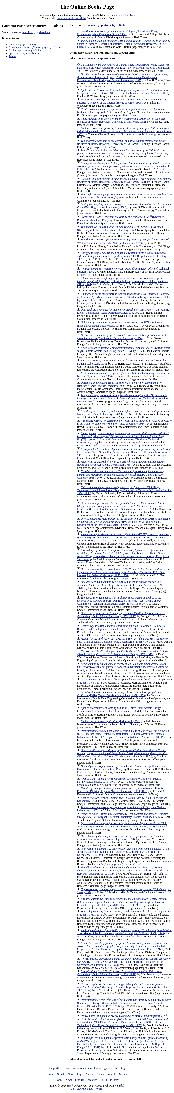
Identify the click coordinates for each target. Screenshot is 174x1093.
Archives (92, 1079)
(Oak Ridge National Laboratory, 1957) (122, 255)
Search (61, 1074)
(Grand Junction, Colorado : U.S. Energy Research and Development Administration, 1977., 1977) (121, 627)
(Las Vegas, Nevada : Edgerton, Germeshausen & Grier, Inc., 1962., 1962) (123, 987)
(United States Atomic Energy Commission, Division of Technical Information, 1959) (121, 768)
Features (79, 1079)
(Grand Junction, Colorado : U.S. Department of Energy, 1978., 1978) (123, 653)
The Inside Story (109, 1079)
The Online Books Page (87, 7)
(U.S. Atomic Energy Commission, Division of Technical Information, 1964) (122, 825)
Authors (89, 1074)
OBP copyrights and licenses (86, 1088)
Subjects (111, 1074)
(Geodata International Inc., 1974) (122, 753)
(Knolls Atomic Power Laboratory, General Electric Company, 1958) (121, 474)
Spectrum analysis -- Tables (24, 53)
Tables (12, 56)
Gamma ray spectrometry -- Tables (105, 25)
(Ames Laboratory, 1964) (124, 422)
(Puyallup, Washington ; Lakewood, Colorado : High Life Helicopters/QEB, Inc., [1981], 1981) (122, 901)
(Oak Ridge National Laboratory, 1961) (124, 206)
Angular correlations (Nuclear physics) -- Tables (35, 47)
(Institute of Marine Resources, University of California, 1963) (121, 152)
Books (58, 1079)
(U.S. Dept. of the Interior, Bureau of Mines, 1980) (122, 91)
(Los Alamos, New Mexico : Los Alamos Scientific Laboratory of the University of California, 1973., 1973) (124, 961)
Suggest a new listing (113, 1068)
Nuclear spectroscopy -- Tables (25, 50)
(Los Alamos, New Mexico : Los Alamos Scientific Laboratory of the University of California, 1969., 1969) (124, 932)
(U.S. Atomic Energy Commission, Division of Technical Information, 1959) (123, 438)
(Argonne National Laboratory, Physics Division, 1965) (122, 815)
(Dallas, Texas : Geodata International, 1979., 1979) (120, 694)
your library (28, 32)
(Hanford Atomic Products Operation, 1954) (120, 838)
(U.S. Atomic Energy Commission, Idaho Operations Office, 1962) (123, 311)
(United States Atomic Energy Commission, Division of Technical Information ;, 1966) (119, 709)
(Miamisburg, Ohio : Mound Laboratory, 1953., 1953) (121, 615)
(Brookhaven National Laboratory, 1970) (122, 337)
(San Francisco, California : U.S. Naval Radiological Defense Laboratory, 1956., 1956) (124, 572)
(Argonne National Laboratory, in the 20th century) (120, 111)
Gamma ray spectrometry (23, 44)
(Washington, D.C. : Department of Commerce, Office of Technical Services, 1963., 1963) (124, 537)
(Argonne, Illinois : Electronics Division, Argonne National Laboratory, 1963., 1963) (120, 790)
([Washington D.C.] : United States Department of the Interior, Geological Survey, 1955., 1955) (123, 521)
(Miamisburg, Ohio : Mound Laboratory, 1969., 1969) (119, 973)
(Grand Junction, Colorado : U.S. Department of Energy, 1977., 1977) (123, 640)
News (69, 1079)
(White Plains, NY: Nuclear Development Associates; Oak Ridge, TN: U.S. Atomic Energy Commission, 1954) (123, 67)
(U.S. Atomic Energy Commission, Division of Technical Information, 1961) (124, 452)
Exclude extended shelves (120, 15)
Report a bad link (88, 1068)
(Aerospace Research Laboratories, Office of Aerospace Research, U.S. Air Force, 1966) (123, 43)
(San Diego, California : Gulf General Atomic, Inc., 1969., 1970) (121, 584)
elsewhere (44, 32)
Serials (123, 1074)
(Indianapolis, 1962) (111, 721)
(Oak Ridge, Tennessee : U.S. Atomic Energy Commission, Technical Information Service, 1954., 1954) (119, 600)
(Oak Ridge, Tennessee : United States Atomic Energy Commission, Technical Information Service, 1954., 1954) (124, 490)
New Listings (75, 1074)
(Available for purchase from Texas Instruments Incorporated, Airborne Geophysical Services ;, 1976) (122, 666)
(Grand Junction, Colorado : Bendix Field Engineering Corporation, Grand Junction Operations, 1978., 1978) (123, 851)
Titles (100, 1074)
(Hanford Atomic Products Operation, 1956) (119, 384)
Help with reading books (62, 1068)
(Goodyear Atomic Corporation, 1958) (120, 463)
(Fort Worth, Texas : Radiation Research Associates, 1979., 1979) (122, 870)
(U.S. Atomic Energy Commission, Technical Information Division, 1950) (122, 398)
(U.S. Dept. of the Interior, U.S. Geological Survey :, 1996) (120, 506)
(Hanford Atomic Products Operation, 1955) (123, 349)
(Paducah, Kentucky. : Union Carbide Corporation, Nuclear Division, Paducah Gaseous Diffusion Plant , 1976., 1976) (124, 1003)
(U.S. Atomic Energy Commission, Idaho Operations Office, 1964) (118, 33)
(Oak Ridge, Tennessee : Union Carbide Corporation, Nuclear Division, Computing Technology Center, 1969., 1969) (122, 946)
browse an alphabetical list (71, 18)
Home (50, 1074)
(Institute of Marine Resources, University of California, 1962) (121, 120)
